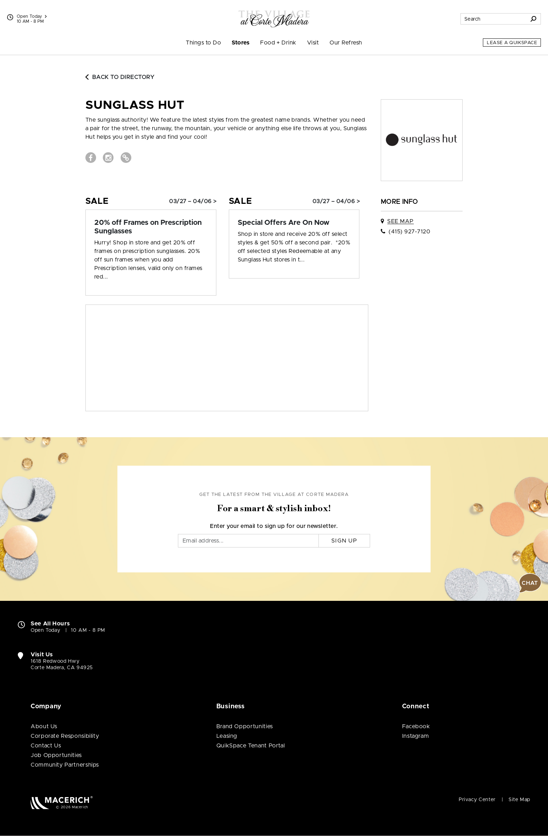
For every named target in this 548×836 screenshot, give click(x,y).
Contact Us (46, 745)
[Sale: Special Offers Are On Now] (294, 222)
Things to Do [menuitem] (203, 43)
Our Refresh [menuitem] (346, 43)
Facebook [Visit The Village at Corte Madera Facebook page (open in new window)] (416, 726)
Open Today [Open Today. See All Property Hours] (45, 630)
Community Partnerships (65, 765)
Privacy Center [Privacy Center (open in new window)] (477, 799)
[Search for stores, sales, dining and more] (493, 19)
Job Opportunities (56, 755)
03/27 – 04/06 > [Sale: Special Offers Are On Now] (336, 201)
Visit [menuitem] (313, 43)
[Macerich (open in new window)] (62, 802)
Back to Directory (119, 77)
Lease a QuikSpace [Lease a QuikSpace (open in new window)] (512, 43)
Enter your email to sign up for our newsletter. (274, 526)
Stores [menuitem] (240, 43)
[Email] (248, 540)
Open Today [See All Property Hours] (32, 16)
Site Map (519, 799)
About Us (44, 726)
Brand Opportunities (244, 726)
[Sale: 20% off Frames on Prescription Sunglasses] (150, 227)
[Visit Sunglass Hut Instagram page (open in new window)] (108, 157)
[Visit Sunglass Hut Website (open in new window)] (126, 157)
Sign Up (344, 541)
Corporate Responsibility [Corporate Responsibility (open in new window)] (65, 736)
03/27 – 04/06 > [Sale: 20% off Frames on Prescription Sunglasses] (192, 201)
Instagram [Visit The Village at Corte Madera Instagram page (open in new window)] (415, 736)
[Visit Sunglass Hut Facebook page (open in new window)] (90, 157)
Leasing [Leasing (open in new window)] (226, 736)
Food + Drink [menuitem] (278, 43)
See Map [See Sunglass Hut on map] (400, 221)
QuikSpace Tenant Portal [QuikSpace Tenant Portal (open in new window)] (250, 745)
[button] (530, 583)
